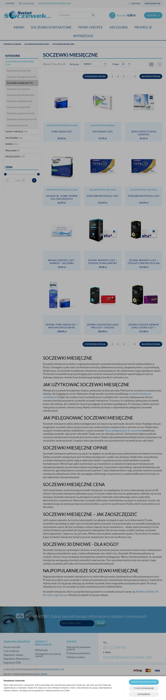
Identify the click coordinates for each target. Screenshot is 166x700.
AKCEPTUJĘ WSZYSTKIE (143, 682)
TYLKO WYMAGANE (144, 688)
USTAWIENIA (143, 694)
